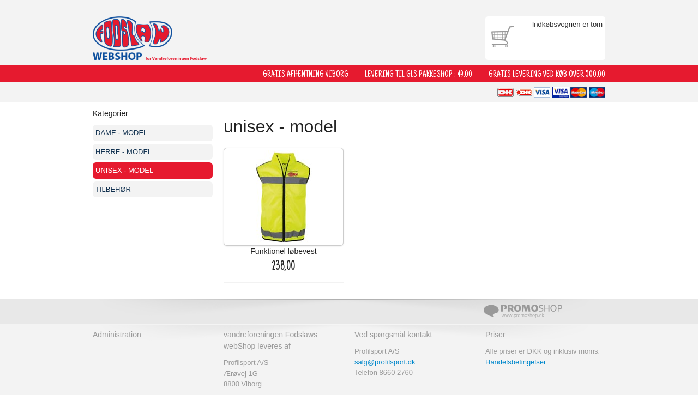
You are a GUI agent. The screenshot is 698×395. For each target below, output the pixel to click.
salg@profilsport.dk (384, 362)
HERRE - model (123, 152)
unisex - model (124, 170)
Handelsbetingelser (515, 362)
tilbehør (113, 189)
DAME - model (121, 133)
